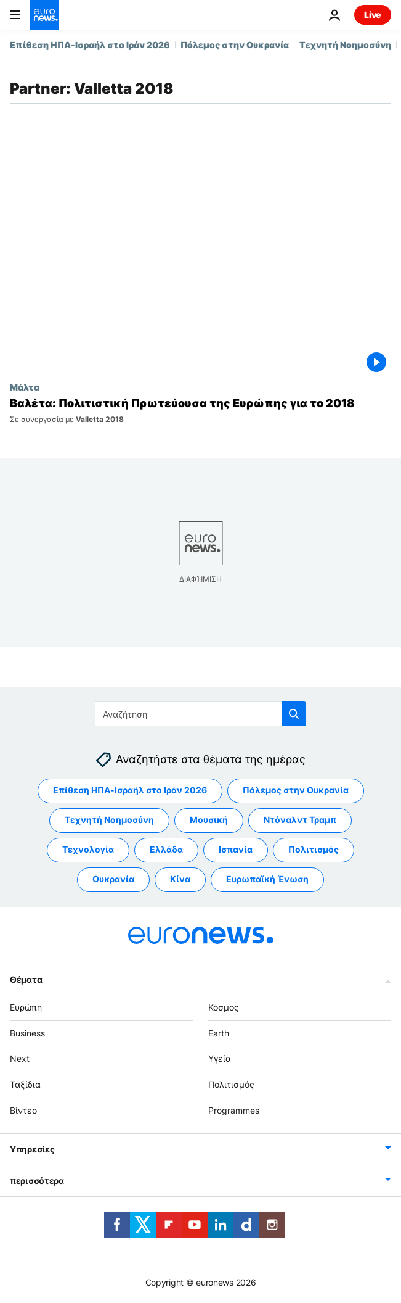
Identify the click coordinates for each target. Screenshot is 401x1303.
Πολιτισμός (231, 1084)
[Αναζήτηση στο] (200, 713)
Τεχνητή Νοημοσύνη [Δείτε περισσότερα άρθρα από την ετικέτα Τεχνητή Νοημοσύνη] (109, 819)
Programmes (233, 1110)
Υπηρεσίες (32, 1149)
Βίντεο (23, 1110)
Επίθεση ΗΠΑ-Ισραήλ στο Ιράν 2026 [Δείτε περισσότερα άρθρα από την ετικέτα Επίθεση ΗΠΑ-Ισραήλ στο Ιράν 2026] (130, 790)
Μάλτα (24, 387)
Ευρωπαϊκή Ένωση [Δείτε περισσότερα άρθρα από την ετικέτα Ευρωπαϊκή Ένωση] (267, 879)
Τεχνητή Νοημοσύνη (345, 44)
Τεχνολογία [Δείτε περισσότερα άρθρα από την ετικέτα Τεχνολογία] (88, 849)
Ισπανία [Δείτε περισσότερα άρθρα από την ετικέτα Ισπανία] (236, 849)
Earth (218, 1033)
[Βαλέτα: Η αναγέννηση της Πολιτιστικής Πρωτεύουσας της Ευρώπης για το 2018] (200, 410)
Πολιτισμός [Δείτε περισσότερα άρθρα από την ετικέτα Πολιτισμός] (313, 849)
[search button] (294, 713)
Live (372, 14)
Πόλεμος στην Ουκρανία (234, 44)
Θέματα (26, 979)
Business (27, 1033)
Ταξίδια (25, 1084)
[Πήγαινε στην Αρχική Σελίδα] (44, 15)
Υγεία (219, 1058)
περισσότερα (37, 1180)
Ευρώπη (26, 1007)
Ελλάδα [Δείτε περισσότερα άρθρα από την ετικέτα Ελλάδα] (166, 849)
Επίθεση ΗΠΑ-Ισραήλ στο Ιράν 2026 (90, 44)
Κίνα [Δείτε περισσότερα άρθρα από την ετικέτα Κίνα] (180, 879)
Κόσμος (223, 1007)
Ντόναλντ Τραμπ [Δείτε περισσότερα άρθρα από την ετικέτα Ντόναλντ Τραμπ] (300, 819)
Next (20, 1058)
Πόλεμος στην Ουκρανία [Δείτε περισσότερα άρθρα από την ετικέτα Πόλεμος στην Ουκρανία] (296, 790)
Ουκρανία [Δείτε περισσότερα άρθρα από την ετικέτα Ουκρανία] (113, 879)
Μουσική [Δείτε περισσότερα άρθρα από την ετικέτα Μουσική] (209, 819)
